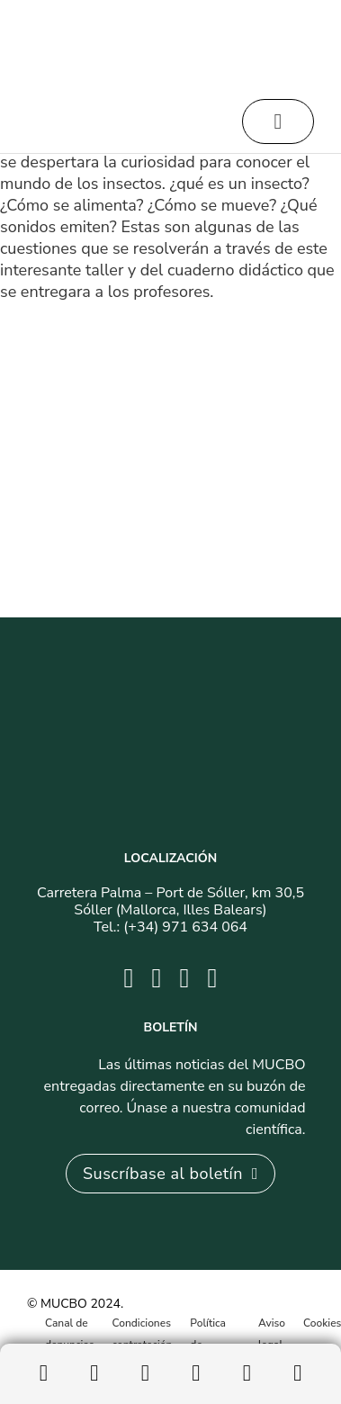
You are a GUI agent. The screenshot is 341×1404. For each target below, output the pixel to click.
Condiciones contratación (142, 1334)
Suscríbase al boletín (170, 1173)
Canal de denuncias (69, 1334)
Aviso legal (271, 1334)
